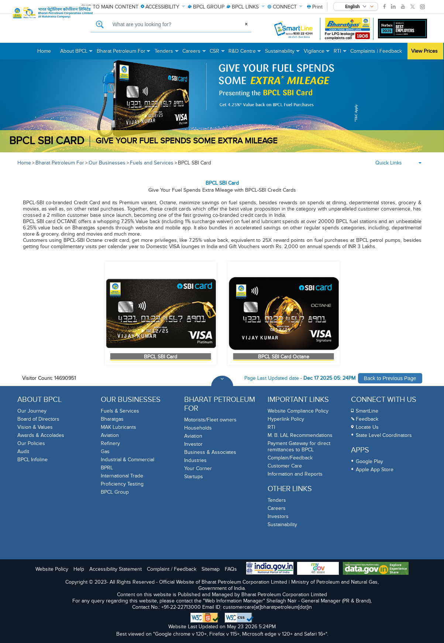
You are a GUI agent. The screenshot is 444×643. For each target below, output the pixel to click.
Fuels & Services (120, 411)
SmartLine (367, 411)
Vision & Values (35, 427)
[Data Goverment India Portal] (376, 569)
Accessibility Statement (115, 569)
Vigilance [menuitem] (317, 53)
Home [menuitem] (44, 51)
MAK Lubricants (118, 427)
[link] (384, 6)
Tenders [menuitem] (167, 53)
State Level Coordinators (384, 435)
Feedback (367, 419)
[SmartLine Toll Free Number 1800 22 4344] (293, 28)
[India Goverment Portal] (269, 569)
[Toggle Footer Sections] (222, 387)
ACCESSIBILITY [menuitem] (163, 7)
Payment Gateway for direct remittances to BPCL (299, 446)
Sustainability (282, 524)
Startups (193, 476)
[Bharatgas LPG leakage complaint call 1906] (347, 29)
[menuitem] (315, 7)
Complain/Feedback (290, 458)
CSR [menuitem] (217, 53)
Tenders (277, 500)
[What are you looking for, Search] (171, 24)
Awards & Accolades (40, 435)
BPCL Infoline (32, 459)
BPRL (107, 468)
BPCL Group (115, 492)
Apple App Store (374, 469)
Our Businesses (107, 163)
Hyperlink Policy (286, 419)
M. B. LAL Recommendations (300, 435)
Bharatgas (112, 419)
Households (198, 428)
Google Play (369, 461)
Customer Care (285, 466)
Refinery (110, 443)
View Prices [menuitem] (424, 51)
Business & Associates (210, 452)
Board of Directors (38, 419)
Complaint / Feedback (171, 569)
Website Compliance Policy (298, 411)
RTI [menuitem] (340, 53)
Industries (195, 460)
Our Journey (32, 411)
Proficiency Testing (122, 484)
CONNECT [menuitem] (285, 7)
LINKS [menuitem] (246, 7)
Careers (277, 508)
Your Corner (198, 468)
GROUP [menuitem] (206, 7)
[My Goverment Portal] (318, 569)
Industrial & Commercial (127, 459)
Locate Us (367, 427)
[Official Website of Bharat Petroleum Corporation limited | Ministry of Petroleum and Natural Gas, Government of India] (66, 30)
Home (24, 163)
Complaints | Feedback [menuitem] (376, 51)
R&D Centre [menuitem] (244, 53)
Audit (23, 451)
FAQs (231, 569)
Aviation (110, 435)
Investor (193, 444)
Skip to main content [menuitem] (109, 7)
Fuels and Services (151, 163)
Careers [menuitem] (194, 53)
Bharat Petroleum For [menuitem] (124, 53)
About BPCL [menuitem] (76, 53)
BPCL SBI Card (194, 163)
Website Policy (51, 569)
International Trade (122, 476)
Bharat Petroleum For (59, 163)
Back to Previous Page (390, 378)
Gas (105, 451)
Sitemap (211, 569)
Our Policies (31, 443)
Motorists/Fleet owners (210, 420)
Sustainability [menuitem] (282, 53)
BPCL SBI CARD (46, 141)
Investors (278, 516)
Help (78, 569)
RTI (271, 427)
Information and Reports (295, 474)
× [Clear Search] (246, 24)
